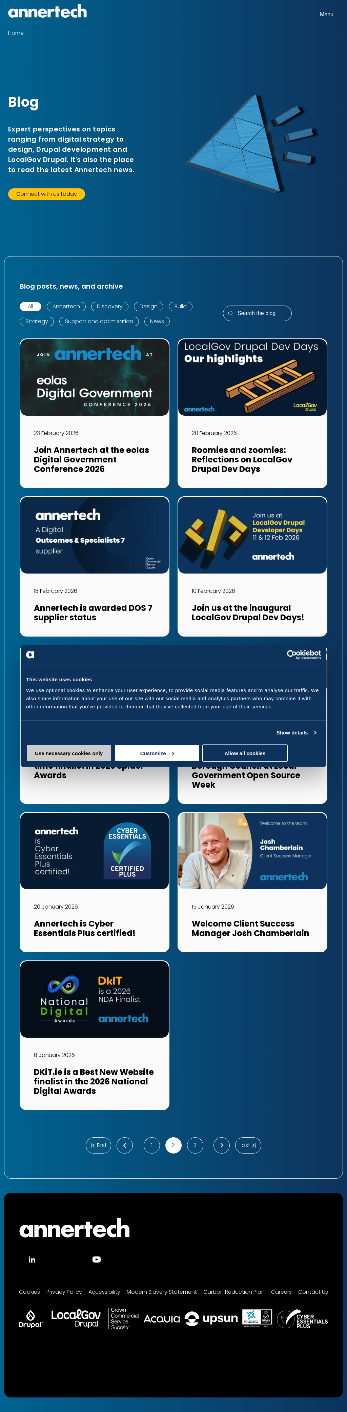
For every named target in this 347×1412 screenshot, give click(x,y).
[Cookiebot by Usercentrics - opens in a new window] (291, 655)
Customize (174, 753)
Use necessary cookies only (74, 753)
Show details (292, 732)
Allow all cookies (272, 753)
